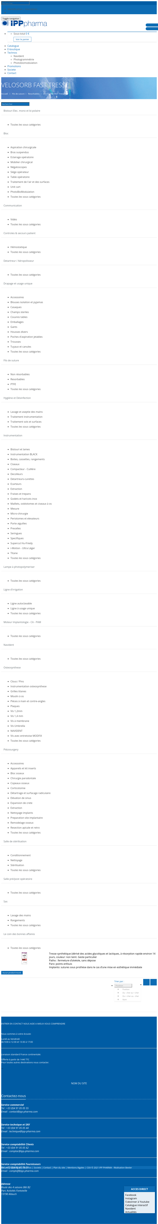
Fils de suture (11, 360)
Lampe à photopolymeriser (19, 567)
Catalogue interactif (136, 1205)
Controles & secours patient (19, 233)
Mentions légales (76, 1167)
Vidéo (13, 219)
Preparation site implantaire (26, 817)
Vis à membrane (19, 721)
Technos (12, 52)
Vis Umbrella (17, 726)
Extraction (16, 489)
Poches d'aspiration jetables (26, 336)
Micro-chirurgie (19, 513)
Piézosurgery (11, 749)
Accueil (4, 1167)
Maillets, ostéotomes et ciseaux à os (31, 503)
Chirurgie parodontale (23, 778)
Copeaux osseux (19, 783)
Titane (14, 553)
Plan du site (59, 1167)
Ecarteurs (15, 484)
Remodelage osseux (21, 822)
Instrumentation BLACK (23, 454)
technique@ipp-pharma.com (24, 1131)
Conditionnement (20, 855)
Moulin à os (17, 696)
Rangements (17, 920)
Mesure (14, 508)
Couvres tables (18, 317)
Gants (13, 327)
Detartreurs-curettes (22, 479)
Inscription (31, 9)
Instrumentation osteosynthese (28, 686)
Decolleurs (16, 474)
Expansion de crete (21, 803)
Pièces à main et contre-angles (27, 701)
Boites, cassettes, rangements (27, 459)
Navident (19, 56)
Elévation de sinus (20, 798)
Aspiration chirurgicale (23, 147)
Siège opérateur (19, 172)
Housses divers (19, 332)
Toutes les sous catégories (25, 124)
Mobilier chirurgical (21, 162)
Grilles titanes (18, 691)
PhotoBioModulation (22, 191)
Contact (47, 1167)
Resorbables (17, 379)
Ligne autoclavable (21, 603)
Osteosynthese (12, 667)
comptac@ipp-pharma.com (24, 1151)
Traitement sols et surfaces (26, 421)
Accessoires (17, 297)
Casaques (16, 307)
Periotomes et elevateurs (24, 518)
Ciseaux (14, 464)
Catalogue (16, 1167)
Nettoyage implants (21, 813)
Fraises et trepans (20, 493)
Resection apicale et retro (25, 827)
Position (119, 985)
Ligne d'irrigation (13, 589)
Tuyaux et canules (20, 346)
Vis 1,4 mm (16, 716)
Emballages (17, 322)
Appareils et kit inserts (23, 768)
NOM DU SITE (79, 1083)
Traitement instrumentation (26, 416)
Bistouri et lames (20, 449)
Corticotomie (17, 788)
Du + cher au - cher (131, 996)
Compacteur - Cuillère (22, 469)
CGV (89, 1167)
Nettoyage (16, 860)
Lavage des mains (20, 915)
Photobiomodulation (25, 63)
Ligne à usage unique (22, 608)
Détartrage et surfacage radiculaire (30, 793)
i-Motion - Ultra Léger (22, 548)
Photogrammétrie (24, 59)
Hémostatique (18, 247)
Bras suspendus (19, 152)
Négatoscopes (18, 167)
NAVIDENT (16, 731)
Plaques (15, 706)
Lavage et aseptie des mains (26, 412)
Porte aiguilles (18, 523)
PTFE (13, 384)
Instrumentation (13, 435)
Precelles (15, 528)
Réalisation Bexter (123, 1167)
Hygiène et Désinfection (17, 398)
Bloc (6, 133)
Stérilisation (17, 865)
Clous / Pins (17, 681)
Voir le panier (22, 39)
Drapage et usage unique (18, 283)
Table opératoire (19, 177)
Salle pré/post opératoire (18, 879)
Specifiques (17, 538)
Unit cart (15, 187)
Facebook (130, 1195)
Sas (5, 901)
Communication (13, 205)
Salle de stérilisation (15, 841)
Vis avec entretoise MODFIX (26, 735)
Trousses (15, 341)
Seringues (16, 533)
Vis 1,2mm (16, 711)
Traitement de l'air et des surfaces (29, 182)
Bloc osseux (17, 773)
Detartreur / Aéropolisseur (19, 260)
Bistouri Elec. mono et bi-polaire (22, 110)
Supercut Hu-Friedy (21, 543)
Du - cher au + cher (131, 992)
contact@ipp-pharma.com (23, 1111)
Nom (125, 999)
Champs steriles (19, 312)
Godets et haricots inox (23, 498)
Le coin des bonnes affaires (19, 934)
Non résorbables (20, 374)
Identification (15, 9)
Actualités (131, 1212)
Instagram (131, 1198)
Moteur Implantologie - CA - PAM (22, 622)
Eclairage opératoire (22, 157)
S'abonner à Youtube (137, 1201)
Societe (38, 1167)
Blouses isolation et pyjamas (26, 302)
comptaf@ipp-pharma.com (24, 1171)
